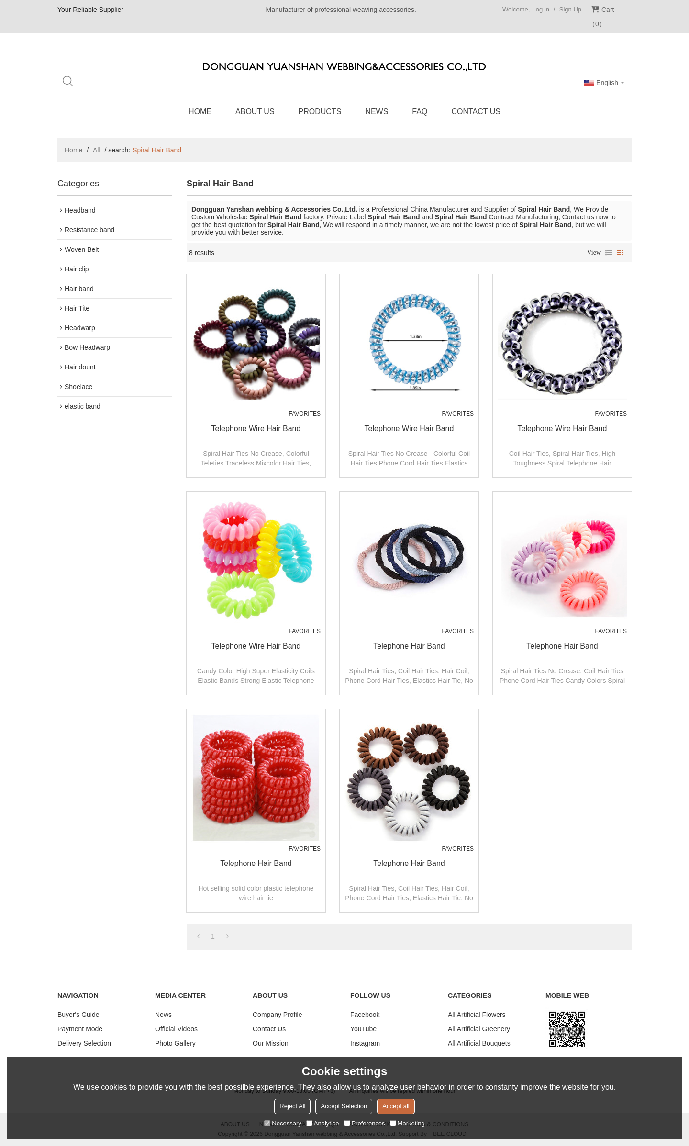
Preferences (364, 1123)
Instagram (365, 1043)
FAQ (419, 112)
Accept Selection (344, 1106)
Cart (601, 17)
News (376, 112)
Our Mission (271, 1043)
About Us (255, 112)
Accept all (395, 1106)
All (96, 150)
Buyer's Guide (78, 1014)
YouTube (363, 1029)
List (608, 253)
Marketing (407, 1123)
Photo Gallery (175, 1043)
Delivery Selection (84, 1043)
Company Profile (277, 1014)
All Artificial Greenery (479, 1029)
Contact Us (475, 112)
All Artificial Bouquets (479, 1043)
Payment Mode (79, 1029)
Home (200, 112)
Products (320, 112)
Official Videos (176, 1029)
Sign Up (570, 9)
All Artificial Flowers (477, 1014)
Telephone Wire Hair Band (256, 428)
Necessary (282, 1123)
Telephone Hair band (409, 646)
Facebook (364, 1014)
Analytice (322, 1123)
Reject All (292, 1106)
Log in (540, 9)
